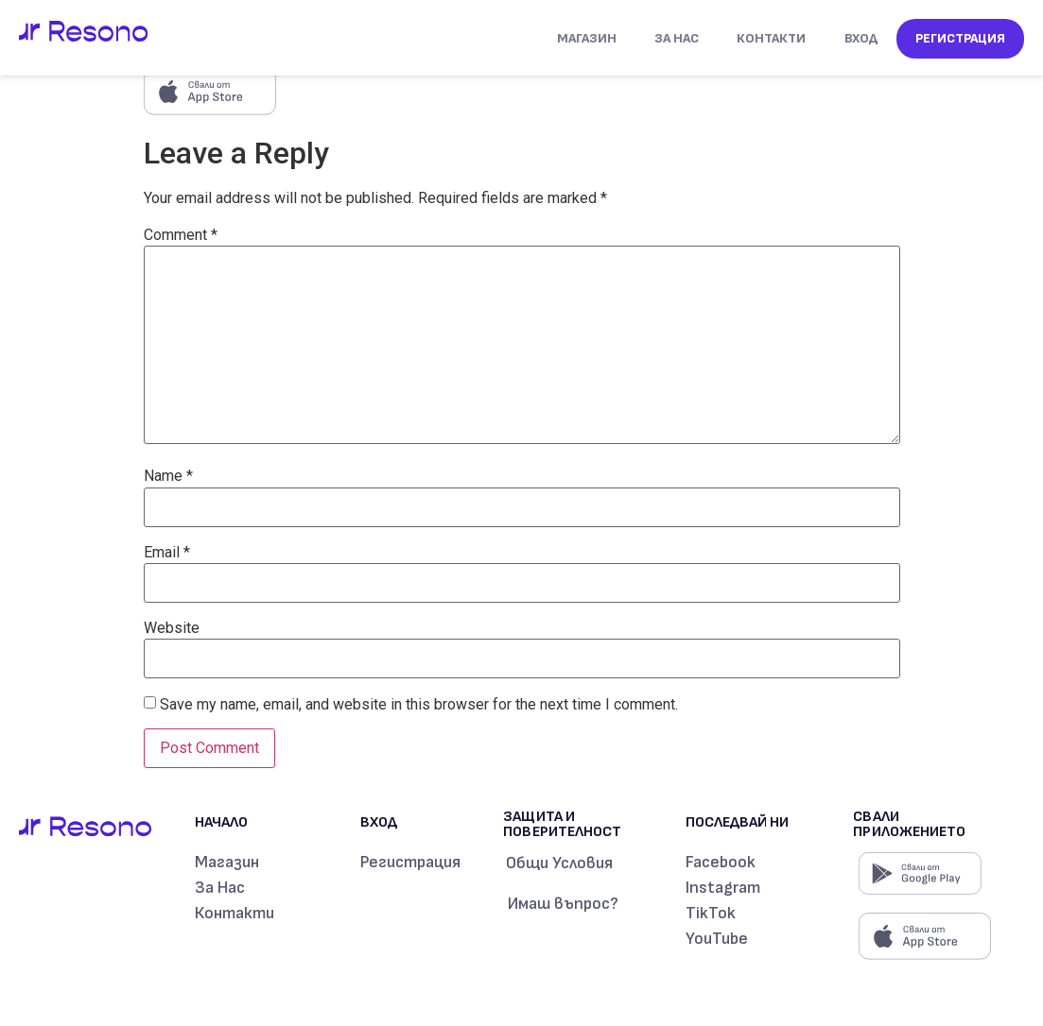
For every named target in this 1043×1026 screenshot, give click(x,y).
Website (172, 628)
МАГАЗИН (587, 38)
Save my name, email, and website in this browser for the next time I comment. (419, 704)
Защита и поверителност (561, 824)
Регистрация (960, 38)
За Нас (676, 38)
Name (168, 476)
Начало (221, 822)
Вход (861, 38)
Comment (180, 235)
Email (167, 552)
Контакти (771, 38)
